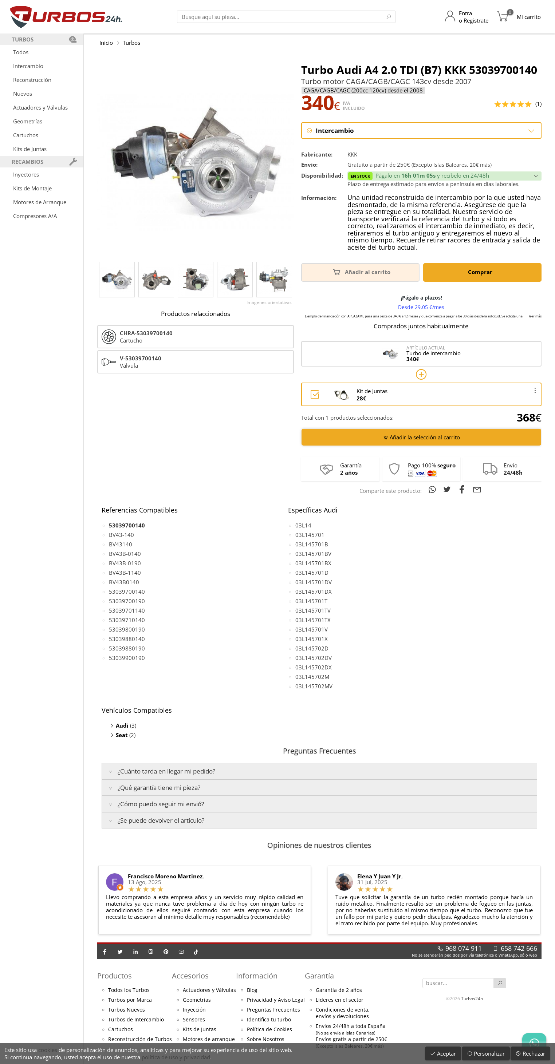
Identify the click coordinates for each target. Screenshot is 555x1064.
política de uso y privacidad (176, 1057)
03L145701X (311, 638)
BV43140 (120, 544)
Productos (114, 976)
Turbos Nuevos (126, 1009)
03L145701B (311, 544)
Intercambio (28, 66)
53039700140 (127, 591)
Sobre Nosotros (265, 1039)
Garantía (319, 976)
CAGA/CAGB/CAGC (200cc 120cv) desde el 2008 (363, 90)
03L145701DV (313, 582)
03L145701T (311, 601)
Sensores (194, 1019)
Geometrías (27, 121)
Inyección (194, 1009)
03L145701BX (313, 563)
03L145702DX (313, 667)
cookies (47, 1049)
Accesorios (190, 976)
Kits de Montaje (32, 188)
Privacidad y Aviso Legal (276, 1000)
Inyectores (26, 174)
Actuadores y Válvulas (40, 107)
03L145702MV (313, 686)
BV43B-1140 (125, 572)
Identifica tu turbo (269, 1019)
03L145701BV (313, 553)
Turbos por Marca (130, 1000)
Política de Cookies (269, 1029)
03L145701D (311, 572)
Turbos (131, 42)
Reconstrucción (32, 79)
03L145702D (311, 648)
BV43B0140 (124, 582)
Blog (252, 990)
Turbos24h (472, 999)
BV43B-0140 (125, 553)
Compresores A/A (35, 215)
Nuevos (22, 93)
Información (257, 976)
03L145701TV (313, 610)
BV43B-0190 (125, 563)
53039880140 (127, 638)
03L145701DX (313, 591)
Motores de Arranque (39, 202)
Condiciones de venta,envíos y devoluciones (343, 1013)
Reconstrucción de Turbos (140, 1039)
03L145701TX (313, 620)
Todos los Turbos (129, 990)
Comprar (481, 272)
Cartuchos (25, 135)
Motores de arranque (209, 1039)
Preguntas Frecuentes (273, 1009)
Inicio (106, 42)
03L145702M (312, 676)
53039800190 (127, 629)
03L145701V (311, 629)
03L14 (303, 525)
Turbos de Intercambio (136, 1019)
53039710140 (127, 620)
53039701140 (127, 610)
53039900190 (127, 657)
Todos (20, 52)
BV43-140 (121, 534)
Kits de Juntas (30, 149)
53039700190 (127, 601)
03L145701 (309, 534)
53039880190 (127, 648)
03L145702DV (313, 657)
